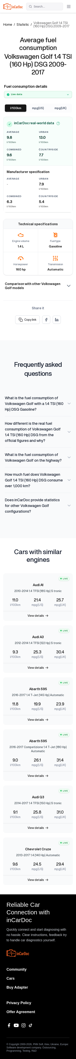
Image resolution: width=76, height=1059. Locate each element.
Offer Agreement (20, 1012)
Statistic (23, 24)
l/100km (15, 108)
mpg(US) (38, 108)
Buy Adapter (17, 987)
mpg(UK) (60, 108)
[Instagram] (23, 1025)
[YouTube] (16, 1025)
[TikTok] (30, 1025)
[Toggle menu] (69, 6)
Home (7, 24)
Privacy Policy (18, 1003)
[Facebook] (8, 1025)
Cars (10, 978)
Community (16, 969)
